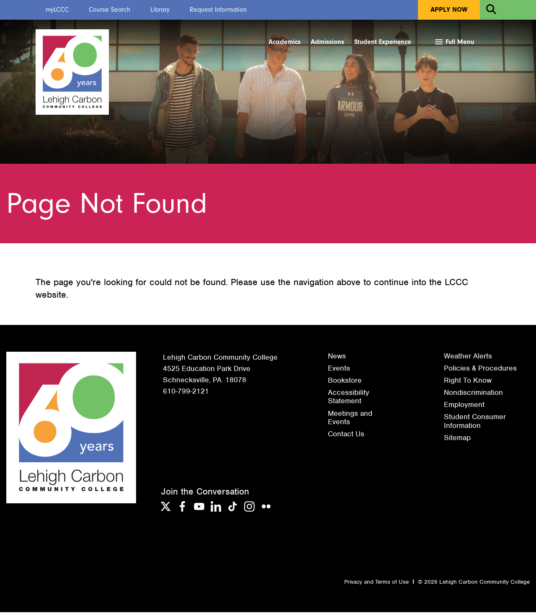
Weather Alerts (468, 356)
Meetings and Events (350, 418)
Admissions (327, 42)
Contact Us (346, 434)
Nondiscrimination (473, 393)
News (337, 356)
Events (339, 368)
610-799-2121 (186, 392)
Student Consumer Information (475, 421)
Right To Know (468, 381)
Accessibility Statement (348, 397)
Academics (284, 42)
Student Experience (382, 42)
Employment (464, 405)
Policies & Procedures (480, 368)
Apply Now (448, 9)
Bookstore (345, 381)
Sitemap (457, 438)
